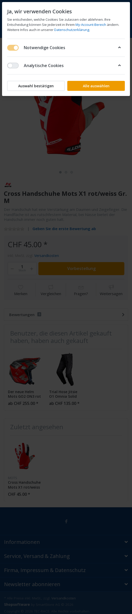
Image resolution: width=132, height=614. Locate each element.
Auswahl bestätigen (36, 85)
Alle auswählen (96, 85)
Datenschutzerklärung (71, 29)
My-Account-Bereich (90, 24)
